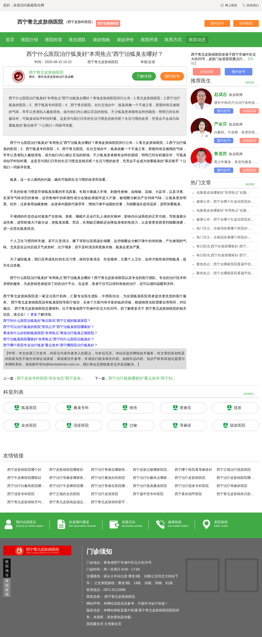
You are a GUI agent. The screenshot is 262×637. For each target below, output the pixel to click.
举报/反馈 (147, 62)
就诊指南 (101, 39)
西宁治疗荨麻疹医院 (232, 486)
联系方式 (173, 39)
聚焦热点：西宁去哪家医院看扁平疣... (225, 264)
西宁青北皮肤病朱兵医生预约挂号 (236, 494)
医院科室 (53, 39)
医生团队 (77, 39)
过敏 (133, 425)
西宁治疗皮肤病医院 (190, 478)
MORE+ (249, 394)
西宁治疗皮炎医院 (104, 494)
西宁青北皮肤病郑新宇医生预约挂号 (110, 502)
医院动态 (197, 39)
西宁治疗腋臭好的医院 (108, 478)
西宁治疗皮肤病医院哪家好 (236, 478)
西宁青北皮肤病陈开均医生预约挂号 (26, 502)
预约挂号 (217, 23)
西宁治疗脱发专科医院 (192, 486)
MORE (250, 82)
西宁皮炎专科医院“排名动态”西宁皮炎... (50, 378)
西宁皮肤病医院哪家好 (66, 469)
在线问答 (206, 72)
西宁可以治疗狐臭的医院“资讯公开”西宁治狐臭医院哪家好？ (48, 327)
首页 (10, 39)
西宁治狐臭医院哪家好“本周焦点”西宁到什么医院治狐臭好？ (48, 339)
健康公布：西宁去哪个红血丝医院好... (225, 201)
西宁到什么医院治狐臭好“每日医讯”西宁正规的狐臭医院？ (47, 320)
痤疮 (133, 408)
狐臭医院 (29, 408)
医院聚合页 (95, 624)
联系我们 (250, 5)
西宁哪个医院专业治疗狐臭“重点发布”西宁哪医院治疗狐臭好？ (50, 345)
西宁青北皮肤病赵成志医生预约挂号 (68, 502)
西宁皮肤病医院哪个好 (24, 469)
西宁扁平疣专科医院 (148, 494)
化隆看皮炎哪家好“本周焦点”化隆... (222, 192)
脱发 (238, 408)
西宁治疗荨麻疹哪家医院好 (68, 478)
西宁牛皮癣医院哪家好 (24, 478)
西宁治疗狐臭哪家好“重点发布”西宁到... (142, 378)
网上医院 (228, 5)
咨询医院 (246, 23)
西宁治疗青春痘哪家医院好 (110, 469)
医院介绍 (29, 39)
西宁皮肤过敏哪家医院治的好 (152, 469)
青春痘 (185, 408)
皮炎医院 (29, 425)
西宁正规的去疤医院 (64, 494)
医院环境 (149, 39)
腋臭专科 (81, 408)
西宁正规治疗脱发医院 (234, 469)
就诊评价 (125, 39)
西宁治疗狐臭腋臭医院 (150, 486)
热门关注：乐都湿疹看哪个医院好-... (224, 228)
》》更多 (30, 314)
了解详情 (144, 76)
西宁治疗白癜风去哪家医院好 (152, 478)
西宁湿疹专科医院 (21, 494)
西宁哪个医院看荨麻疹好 (193, 469)
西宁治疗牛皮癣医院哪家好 (68, 486)
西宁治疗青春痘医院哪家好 (110, 486)
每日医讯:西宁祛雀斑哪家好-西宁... (222, 246)
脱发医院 (237, 425)
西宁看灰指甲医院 (188, 494)
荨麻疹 (185, 425)
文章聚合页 (112, 624)
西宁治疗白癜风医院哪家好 (26, 486)
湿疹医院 (81, 425)
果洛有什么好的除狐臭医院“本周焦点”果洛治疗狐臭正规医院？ (50, 333)
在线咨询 (249, 111)
